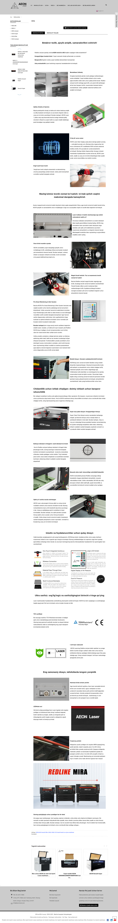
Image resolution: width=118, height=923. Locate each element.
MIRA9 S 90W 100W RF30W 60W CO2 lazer (23, 71)
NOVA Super (14, 33)
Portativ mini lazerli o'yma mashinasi (12, 920)
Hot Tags (64, 917)
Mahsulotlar (38, 5)
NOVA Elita (14, 36)
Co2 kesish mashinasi (49, 920)
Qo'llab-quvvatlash (74, 5)
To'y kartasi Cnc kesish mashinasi (96, 920)
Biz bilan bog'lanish (89, 5)
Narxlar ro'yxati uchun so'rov (89, 905)
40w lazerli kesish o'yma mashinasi (32, 920)
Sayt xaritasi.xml (72, 917)
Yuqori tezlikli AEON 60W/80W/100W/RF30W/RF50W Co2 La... (70, 875)
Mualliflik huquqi (41, 914)
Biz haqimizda (61, 5)
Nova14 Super (21, 88)
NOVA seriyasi (15, 39)
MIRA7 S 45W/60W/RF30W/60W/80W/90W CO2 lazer (21, 62)
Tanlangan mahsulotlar (54, 917)
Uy (31, 5)
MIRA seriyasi (14, 31)
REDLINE (13, 25)
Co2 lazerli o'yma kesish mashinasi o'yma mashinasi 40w (70, 920)
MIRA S (13, 28)
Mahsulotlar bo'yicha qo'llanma (38, 917)
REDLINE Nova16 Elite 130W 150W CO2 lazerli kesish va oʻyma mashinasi (55, 832)
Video (53, 5)
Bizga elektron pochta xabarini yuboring (76, 27)
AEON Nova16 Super (95, 873)
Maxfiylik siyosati (54, 900)
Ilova (47, 5)
